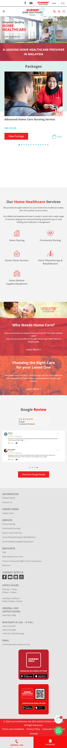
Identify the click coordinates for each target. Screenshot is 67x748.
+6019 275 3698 (9, 630)
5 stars (32, 419)
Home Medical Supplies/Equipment (18, 541)
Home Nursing (8, 524)
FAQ (4, 552)
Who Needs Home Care (12, 556)
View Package (16, 136)
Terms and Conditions (13, 729)
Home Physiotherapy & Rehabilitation (19, 537)
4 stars (30, 419)
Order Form (8, 513)
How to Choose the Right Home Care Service (22, 561)
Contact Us (7, 502)
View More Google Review (33, 474)
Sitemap (33, 733)
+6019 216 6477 (9, 626)
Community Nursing (11, 528)
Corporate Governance (53, 729)
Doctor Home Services (12, 532)
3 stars (28, 419)
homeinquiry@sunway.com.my (16, 644)
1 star (24, 419)
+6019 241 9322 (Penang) (13, 633)
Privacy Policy (33, 729)
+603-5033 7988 (9, 615)
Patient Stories (8, 497)
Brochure (6, 565)
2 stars (26, 419)
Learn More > (33, 349)
